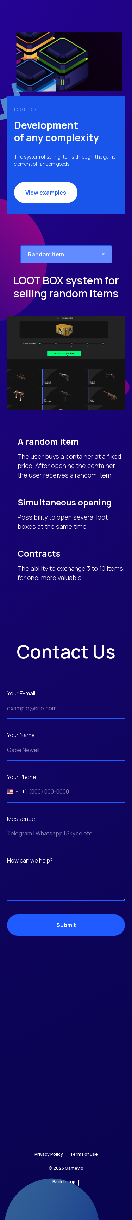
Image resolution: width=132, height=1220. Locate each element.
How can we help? (30, 860)
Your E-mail (21, 693)
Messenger (22, 819)
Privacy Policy (48, 1154)
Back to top (66, 1182)
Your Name (21, 735)
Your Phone (21, 777)
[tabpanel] (66, 438)
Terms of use (84, 1154)
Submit (90, 925)
